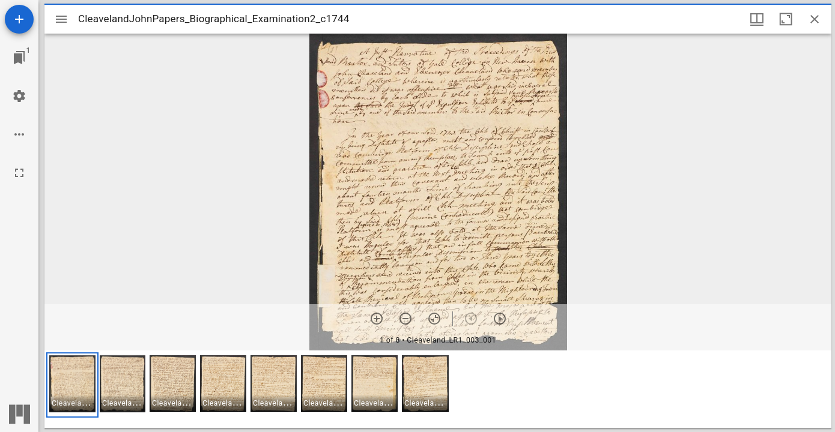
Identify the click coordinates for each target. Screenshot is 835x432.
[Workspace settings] (19, 96)
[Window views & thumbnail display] (756, 19)
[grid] (437, 389)
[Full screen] (19, 172)
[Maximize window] (785, 19)
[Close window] (814, 19)
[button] (72, 385)
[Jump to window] (19, 57)
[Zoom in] (376, 318)
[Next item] (499, 318)
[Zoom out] (405, 318)
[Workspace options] (19, 134)
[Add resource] (19, 19)
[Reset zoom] (434, 318)
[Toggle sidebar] (61, 19)
